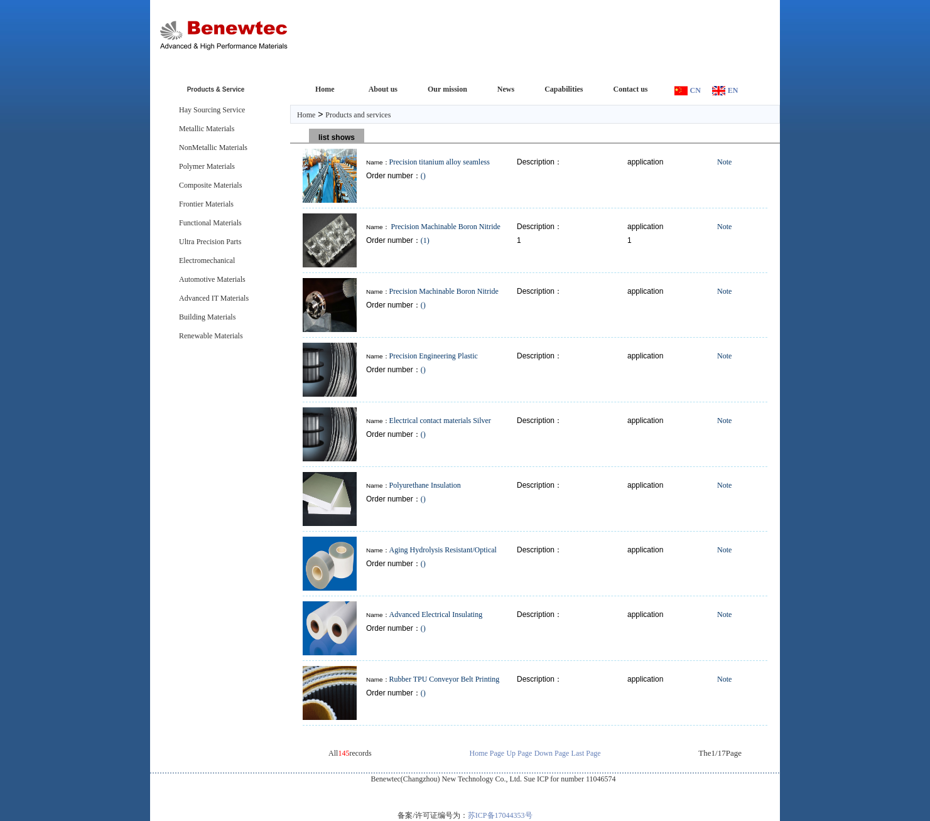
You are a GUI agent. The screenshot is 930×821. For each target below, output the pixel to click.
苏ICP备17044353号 (500, 815)
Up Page (519, 753)
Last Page (586, 753)
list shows (336, 137)
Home (306, 114)
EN (733, 90)
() (423, 175)
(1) (425, 240)
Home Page (487, 753)
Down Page (552, 753)
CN (695, 90)
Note (724, 162)
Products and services (358, 114)
